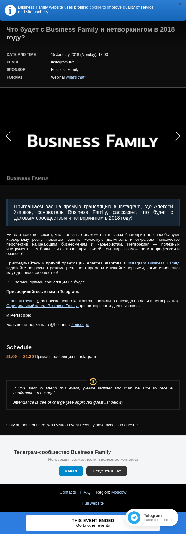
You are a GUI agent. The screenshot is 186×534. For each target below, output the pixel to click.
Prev (8, 136)
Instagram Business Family (152, 263)
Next (178, 136)
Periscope (80, 324)
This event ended (93, 523)
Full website (93, 503)
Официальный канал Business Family (42, 305)
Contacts (68, 492)
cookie (96, 7)
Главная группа (21, 301)
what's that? (76, 77)
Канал (71, 471)
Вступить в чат (107, 471)
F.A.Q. (86, 492)
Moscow (119, 492)
